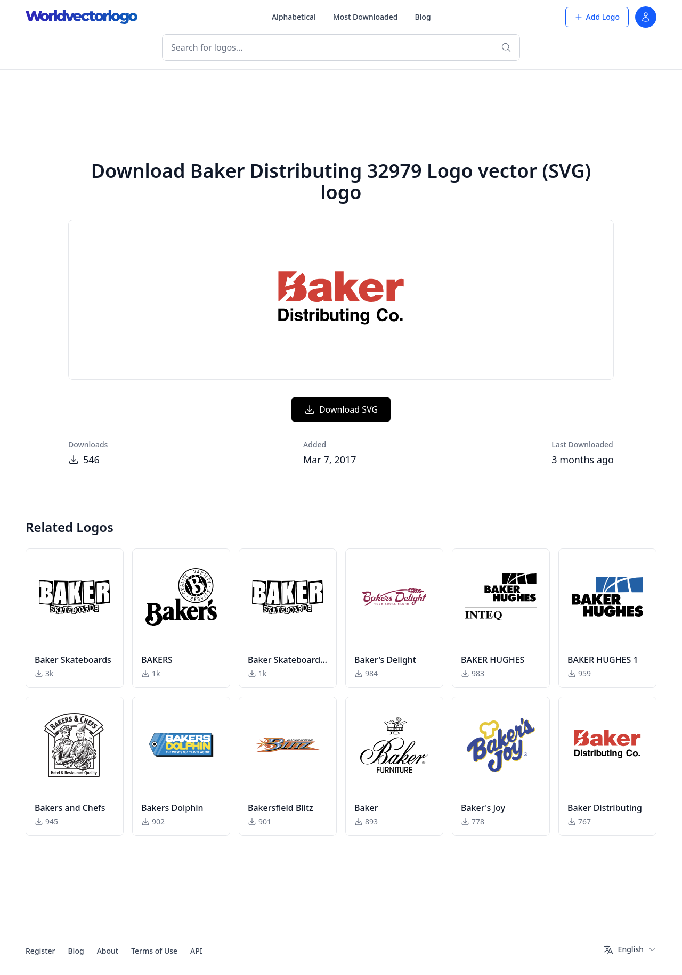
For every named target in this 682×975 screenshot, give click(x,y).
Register (40, 951)
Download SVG (341, 409)
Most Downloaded (365, 17)
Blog (423, 17)
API (196, 951)
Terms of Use (154, 951)
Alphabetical (294, 17)
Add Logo (597, 17)
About (108, 951)
